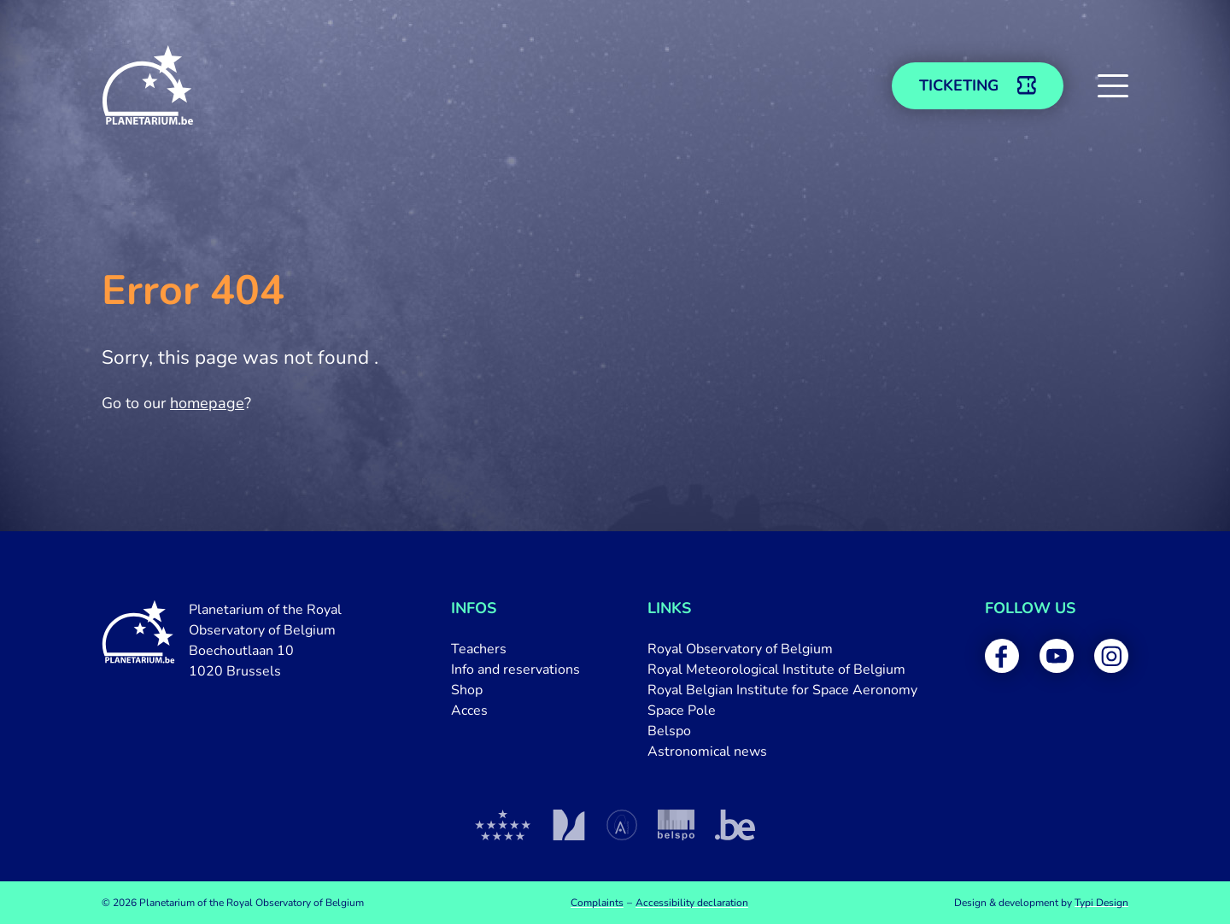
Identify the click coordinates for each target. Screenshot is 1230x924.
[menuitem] (515, 649)
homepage (207, 403)
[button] (1113, 85)
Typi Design (1101, 902)
